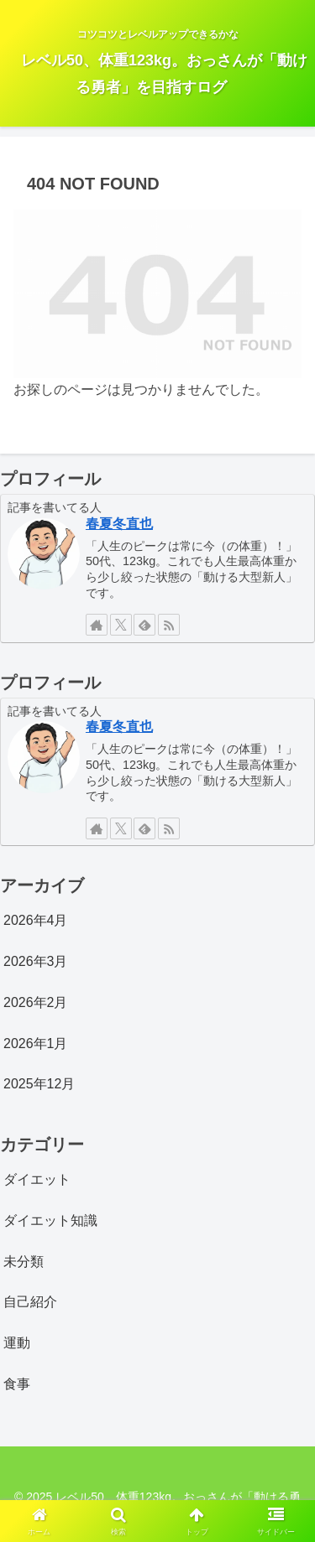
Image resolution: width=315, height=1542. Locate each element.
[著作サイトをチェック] (97, 625)
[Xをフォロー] (121, 625)
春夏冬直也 (119, 524)
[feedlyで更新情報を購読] (144, 625)
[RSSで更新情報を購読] (169, 625)
